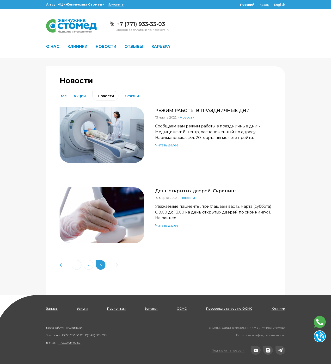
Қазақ (264, 4)
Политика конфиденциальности (260, 335)
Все (63, 96)
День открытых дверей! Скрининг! (196, 191)
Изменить (116, 4)
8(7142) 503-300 (95, 335)
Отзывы (133, 46)
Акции (80, 96)
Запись (52, 308)
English (279, 4)
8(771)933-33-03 (72, 335)
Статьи (132, 96)
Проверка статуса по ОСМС (229, 308)
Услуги (82, 308)
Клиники (77, 46)
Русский (247, 4)
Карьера (161, 46)
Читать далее (166, 145)
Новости (106, 46)
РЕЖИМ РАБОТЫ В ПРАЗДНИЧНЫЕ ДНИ (202, 110)
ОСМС (182, 308)
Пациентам (116, 308)
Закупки (151, 308)
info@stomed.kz (69, 342)
